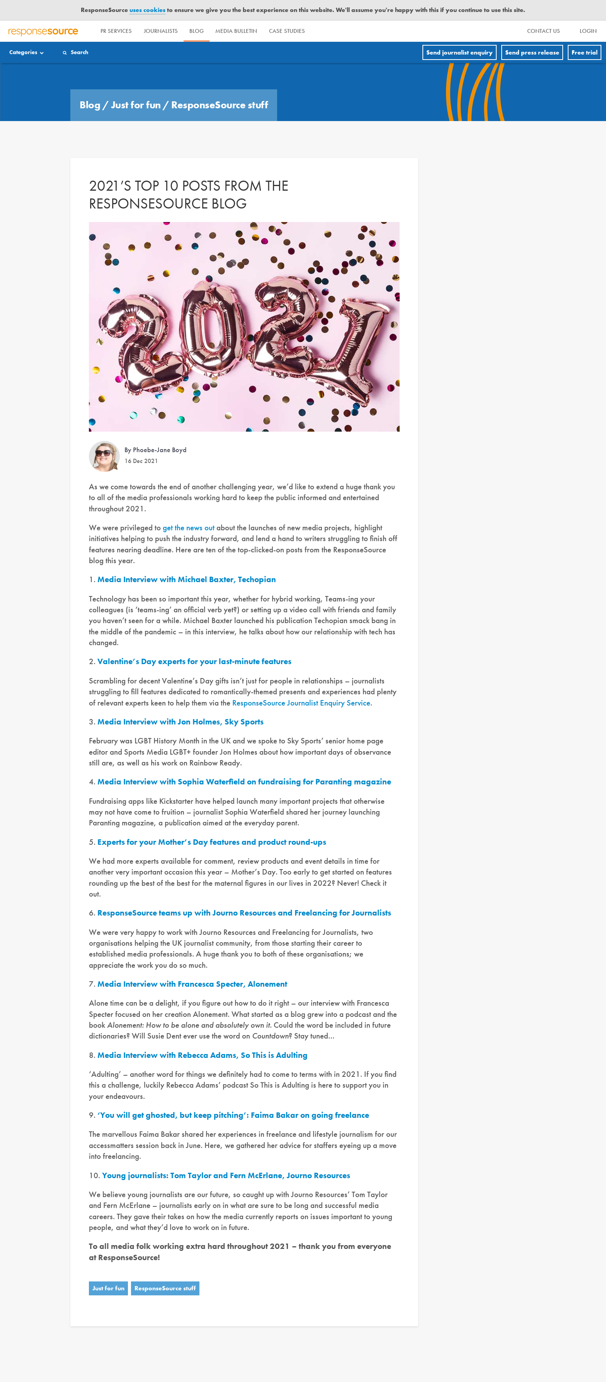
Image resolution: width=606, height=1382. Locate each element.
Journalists (171, 31)
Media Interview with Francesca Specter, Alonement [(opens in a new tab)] (192, 984)
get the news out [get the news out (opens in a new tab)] (188, 527)
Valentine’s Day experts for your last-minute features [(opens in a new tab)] (194, 661)
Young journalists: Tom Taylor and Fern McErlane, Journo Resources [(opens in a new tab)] (226, 1175)
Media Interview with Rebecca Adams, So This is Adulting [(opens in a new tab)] (202, 1055)
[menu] (544, 31)
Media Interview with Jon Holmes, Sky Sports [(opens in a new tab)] (180, 721)
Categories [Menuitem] (24, 52)
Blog (213, 31)
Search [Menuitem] (82, 52)
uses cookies (147, 10)
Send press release (532, 52)
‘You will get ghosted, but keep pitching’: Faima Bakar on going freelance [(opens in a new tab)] (233, 1115)
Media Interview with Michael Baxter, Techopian (186, 579)
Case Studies (317, 31)
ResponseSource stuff (219, 104)
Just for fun (137, 104)
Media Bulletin (260, 31)
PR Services (119, 31)
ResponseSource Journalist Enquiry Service (301, 702)
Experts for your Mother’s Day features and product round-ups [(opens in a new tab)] (211, 842)
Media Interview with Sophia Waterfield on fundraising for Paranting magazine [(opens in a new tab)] (244, 781)
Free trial (584, 52)
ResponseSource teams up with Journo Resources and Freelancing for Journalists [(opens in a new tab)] (244, 912)
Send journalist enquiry (459, 52)
